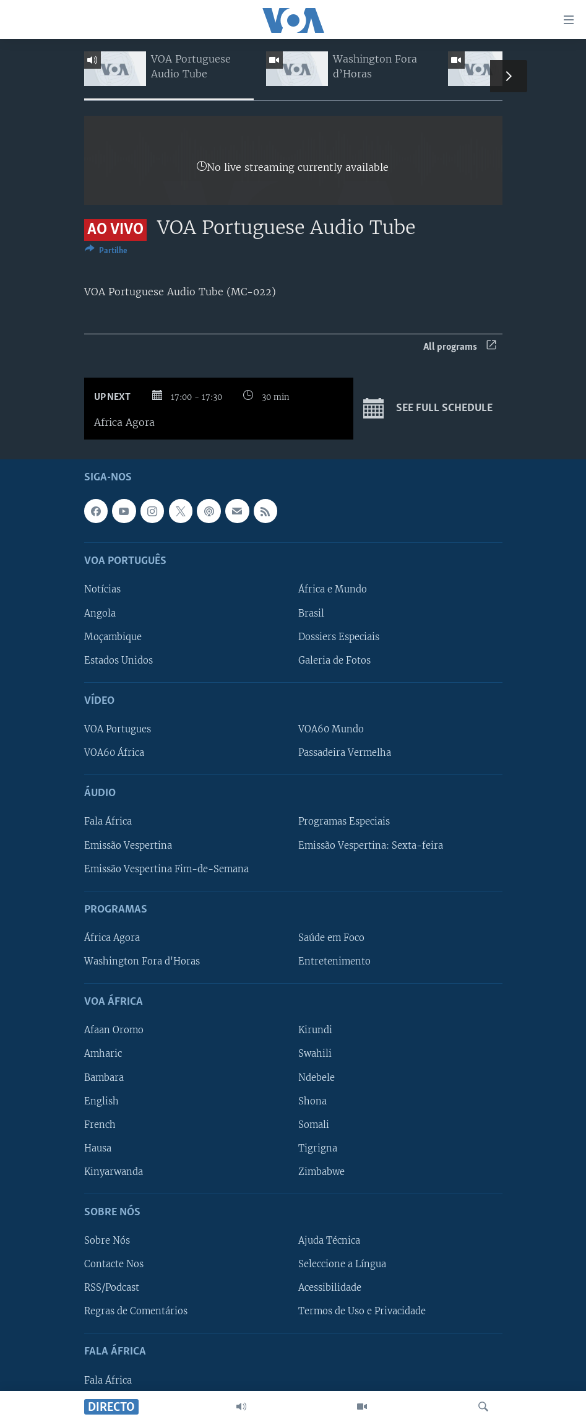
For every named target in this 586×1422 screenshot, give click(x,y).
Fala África (108, 821)
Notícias (102, 589)
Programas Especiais (344, 821)
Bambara (104, 1077)
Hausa (97, 1148)
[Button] (106, 252)
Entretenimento (334, 961)
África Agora (112, 937)
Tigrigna (317, 1148)
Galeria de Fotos (334, 659)
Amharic (103, 1053)
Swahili (315, 1053)
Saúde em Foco (331, 937)
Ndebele (316, 1077)
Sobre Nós (107, 1240)
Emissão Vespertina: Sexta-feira (370, 845)
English (101, 1100)
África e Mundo (332, 589)
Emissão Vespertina (128, 845)
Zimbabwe (321, 1171)
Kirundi (315, 1030)
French (100, 1124)
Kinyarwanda (113, 1171)
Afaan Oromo (114, 1030)
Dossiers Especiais (338, 636)
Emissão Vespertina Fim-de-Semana (166, 868)
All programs (459, 347)
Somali (313, 1124)
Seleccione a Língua (342, 1264)
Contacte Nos (114, 1264)
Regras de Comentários (135, 1311)
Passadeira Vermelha (344, 752)
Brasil (311, 612)
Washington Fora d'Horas (142, 961)
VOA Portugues (117, 729)
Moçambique (113, 636)
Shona (312, 1100)
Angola (100, 612)
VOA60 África (114, 752)
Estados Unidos (118, 659)
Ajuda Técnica (329, 1240)
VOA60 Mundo (331, 729)
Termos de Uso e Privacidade (362, 1311)
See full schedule (428, 408)
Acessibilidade (329, 1287)
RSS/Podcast (111, 1287)
